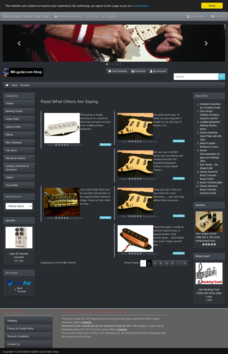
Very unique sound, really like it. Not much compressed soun (208, 237)
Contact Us (13, 344)
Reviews (25, 85)
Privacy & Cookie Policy (20, 328)
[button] (19, 43)
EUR (92, 16)
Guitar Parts (12, 119)
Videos (9, 177)
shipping (86, 322)
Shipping (12, 320)
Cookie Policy (141, 6)
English (109, 16)
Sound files (12, 185)
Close (212, 5)
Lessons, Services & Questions (17, 168)
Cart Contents (117, 71)
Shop (14, 85)
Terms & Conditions (18, 336)
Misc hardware (14, 142)
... (179, 263)
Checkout (138, 71)
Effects (9, 134)
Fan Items (11, 150)
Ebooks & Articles (15, 158)
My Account (158, 71)
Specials (10, 220)
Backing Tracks (14, 111)
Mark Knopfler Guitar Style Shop (26, 16)
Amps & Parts (13, 126)
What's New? (203, 256)
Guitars (10, 103)
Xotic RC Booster (18, 253)
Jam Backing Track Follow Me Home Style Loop (208, 293)
